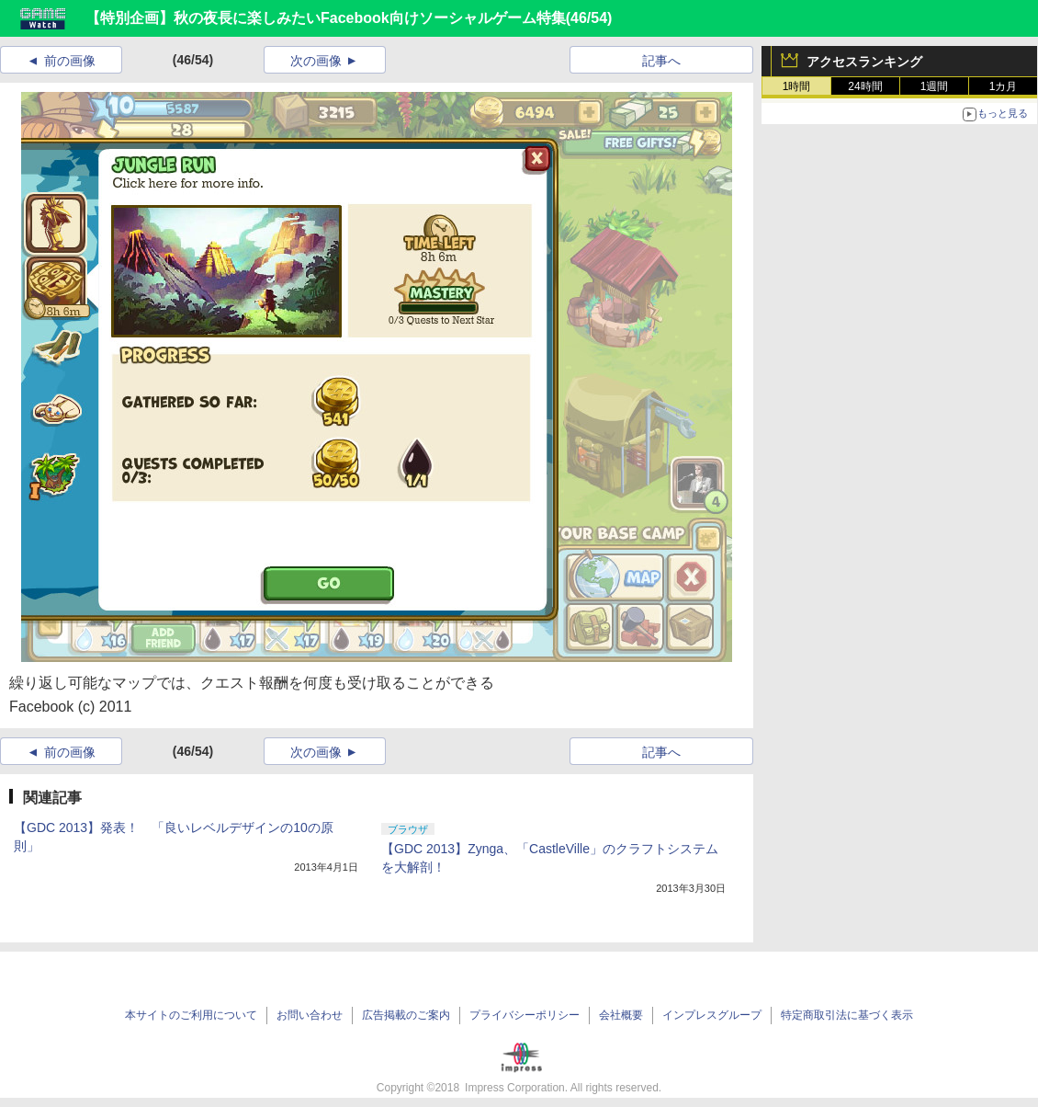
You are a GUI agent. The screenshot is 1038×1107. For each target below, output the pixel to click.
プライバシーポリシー (524, 1015)
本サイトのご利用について (191, 1015)
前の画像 (70, 60)
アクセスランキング (864, 61)
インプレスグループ (712, 1015)
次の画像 (316, 60)
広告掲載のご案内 (406, 1015)
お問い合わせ (309, 1015)
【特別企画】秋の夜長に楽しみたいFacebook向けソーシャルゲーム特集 (325, 18)
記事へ (661, 60)
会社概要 (621, 1015)
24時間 (865, 86)
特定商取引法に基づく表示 (847, 1015)
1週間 (934, 86)
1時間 (797, 86)
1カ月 (1003, 86)
